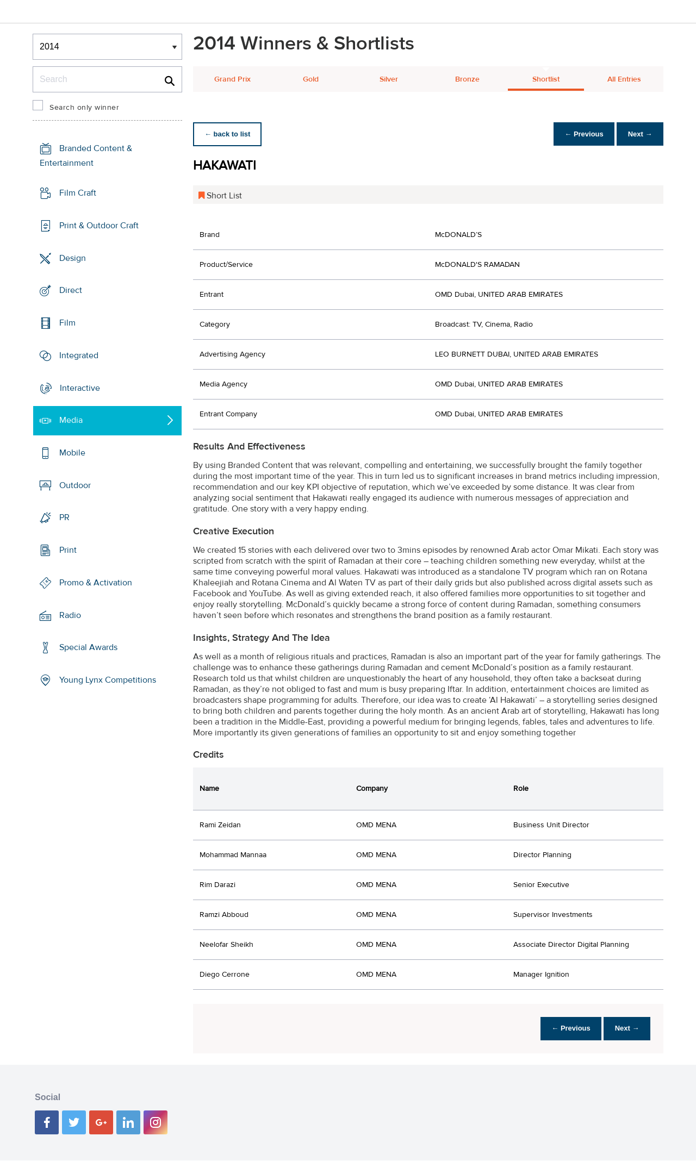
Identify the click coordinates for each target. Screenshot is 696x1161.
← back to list (229, 134)
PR (64, 517)
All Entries (624, 79)
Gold (311, 79)
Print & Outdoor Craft (99, 225)
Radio (70, 615)
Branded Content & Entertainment (86, 155)
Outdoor (75, 485)
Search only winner (84, 108)
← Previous (578, 134)
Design (72, 257)
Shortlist (546, 79)
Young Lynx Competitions (107, 680)
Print (68, 550)
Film (67, 322)
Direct (70, 290)
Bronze (467, 79)
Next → (638, 134)
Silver (389, 79)
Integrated (78, 355)
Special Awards (88, 647)
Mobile (72, 452)
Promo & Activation (95, 582)
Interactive (80, 387)
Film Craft (77, 193)
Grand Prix (232, 79)
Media (71, 420)
